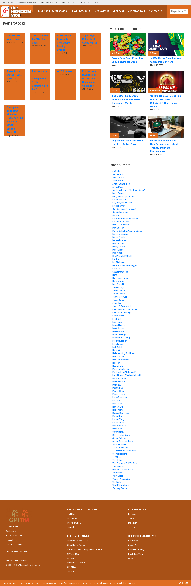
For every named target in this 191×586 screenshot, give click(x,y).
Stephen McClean (120, 447)
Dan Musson (118, 228)
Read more (131, 583)
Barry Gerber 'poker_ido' (123, 196)
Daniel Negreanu (120, 234)
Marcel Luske (118, 325)
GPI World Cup (73, 554)
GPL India (71, 571)
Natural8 (116, 350)
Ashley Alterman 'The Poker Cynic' (128, 190)
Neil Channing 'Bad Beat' (123, 353)
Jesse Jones (118, 300)
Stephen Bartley (120, 444)
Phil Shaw (117, 385)
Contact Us (155, 11)
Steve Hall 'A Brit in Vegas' (124, 451)
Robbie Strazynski (120, 413)
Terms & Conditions (14, 535)
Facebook (132, 514)
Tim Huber (117, 460)
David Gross (117, 250)
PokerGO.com (118, 391)
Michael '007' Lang (121, 338)
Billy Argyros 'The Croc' (123, 203)
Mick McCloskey (119, 341)
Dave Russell (118, 243)
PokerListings (118, 394)
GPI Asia (70, 558)
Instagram (132, 523)
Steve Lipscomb (119, 454)
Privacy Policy (11, 540)
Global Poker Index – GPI (77, 541)
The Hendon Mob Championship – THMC (85, 549)
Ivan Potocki (118, 284)
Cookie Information (14, 544)
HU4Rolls (71, 527)
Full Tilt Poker (118, 262)
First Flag (71, 514)
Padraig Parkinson (121, 369)
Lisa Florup (117, 322)
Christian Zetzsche (121, 221)
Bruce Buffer (118, 206)
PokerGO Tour (137, 11)
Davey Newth (118, 246)
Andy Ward (117, 181)
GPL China (71, 567)
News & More (102, 11)
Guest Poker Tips (120, 272)
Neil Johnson (118, 356)
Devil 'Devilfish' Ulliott (122, 256)
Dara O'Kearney (119, 240)
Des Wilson (117, 253)
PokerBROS (117, 388)
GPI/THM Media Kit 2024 (16, 552)
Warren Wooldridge (121, 479)
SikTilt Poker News (121, 435)
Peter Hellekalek (120, 378)
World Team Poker (121, 485)
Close (183, 583)
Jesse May (117, 303)
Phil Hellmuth (118, 381)
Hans (114, 275)
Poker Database (81, 11)
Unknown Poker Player (123, 469)
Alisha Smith (118, 177)
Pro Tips (116, 400)
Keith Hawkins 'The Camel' (124, 309)
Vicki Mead (117, 472)
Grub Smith (117, 268)
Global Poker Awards (76, 545)
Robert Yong (118, 419)
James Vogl (118, 287)
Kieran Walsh (118, 316)
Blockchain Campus (136, 554)
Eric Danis (116, 259)
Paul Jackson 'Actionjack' (124, 372)
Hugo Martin (118, 281)
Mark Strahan (118, 328)
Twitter (131, 518)
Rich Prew (117, 403)
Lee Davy (116, 319)
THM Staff (117, 457)
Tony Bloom (118, 466)
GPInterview (72, 518)
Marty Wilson (118, 331)
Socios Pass (133, 545)
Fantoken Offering (136, 549)
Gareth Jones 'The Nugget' (124, 265)
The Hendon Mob (17, 11)
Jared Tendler (118, 294)
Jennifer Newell (119, 297)
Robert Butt (117, 416)
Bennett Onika (119, 199)
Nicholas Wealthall (120, 359)
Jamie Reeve (118, 290)
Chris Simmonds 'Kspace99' (125, 218)
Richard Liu (117, 407)
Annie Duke (117, 187)
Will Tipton (117, 482)
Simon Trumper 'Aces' (122, 441)
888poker (116, 171)
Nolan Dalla (117, 366)
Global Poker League (76, 563)
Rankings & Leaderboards (52, 11)
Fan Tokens (133, 541)
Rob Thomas (118, 410)
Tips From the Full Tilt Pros (124, 463)
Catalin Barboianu (120, 212)
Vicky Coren (117, 476)
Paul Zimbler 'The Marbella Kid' (126, 375)
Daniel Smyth (118, 237)
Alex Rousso (118, 174)
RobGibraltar (118, 422)
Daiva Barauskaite (120, 224)
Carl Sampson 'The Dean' (124, 209)
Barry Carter (118, 193)
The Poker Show (74, 523)
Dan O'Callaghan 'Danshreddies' (127, 231)
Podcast (119, 11)
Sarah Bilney (118, 432)
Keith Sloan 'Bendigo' (122, 312)
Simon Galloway (119, 438)
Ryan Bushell (118, 429)
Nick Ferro (117, 363)
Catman (116, 215)
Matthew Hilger (119, 334)
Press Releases (119, 397)
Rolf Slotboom (119, 425)
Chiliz (130, 558)
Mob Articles (118, 347)
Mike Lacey (117, 344)
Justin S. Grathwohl (121, 306)
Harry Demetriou (120, 278)
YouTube (132, 527)
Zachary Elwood (119, 488)
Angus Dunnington (121, 184)
